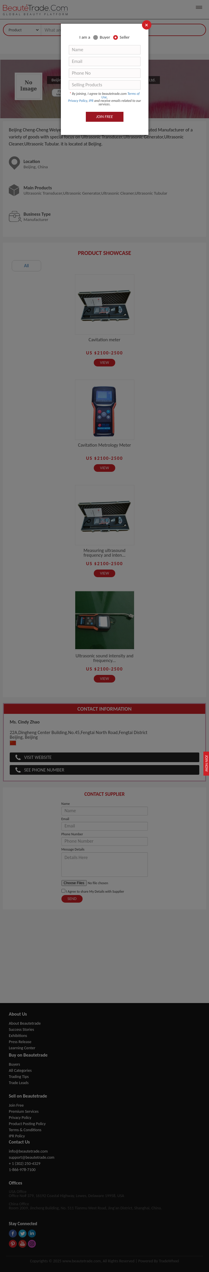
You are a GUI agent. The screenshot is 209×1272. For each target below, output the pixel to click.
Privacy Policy (77, 101)
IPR (91, 101)
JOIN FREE (104, 116)
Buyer (101, 37)
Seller (121, 37)
